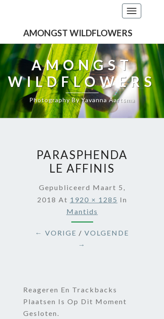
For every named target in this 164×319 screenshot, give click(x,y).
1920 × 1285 (94, 199)
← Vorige (56, 233)
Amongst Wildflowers (78, 33)
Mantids (82, 211)
